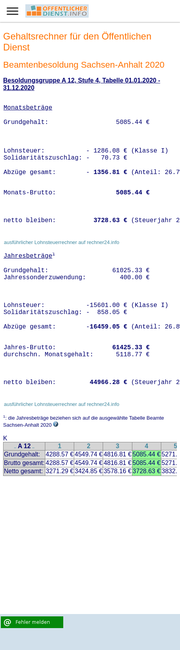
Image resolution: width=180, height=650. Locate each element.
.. (15, 447)
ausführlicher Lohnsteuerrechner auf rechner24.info (61, 242)
